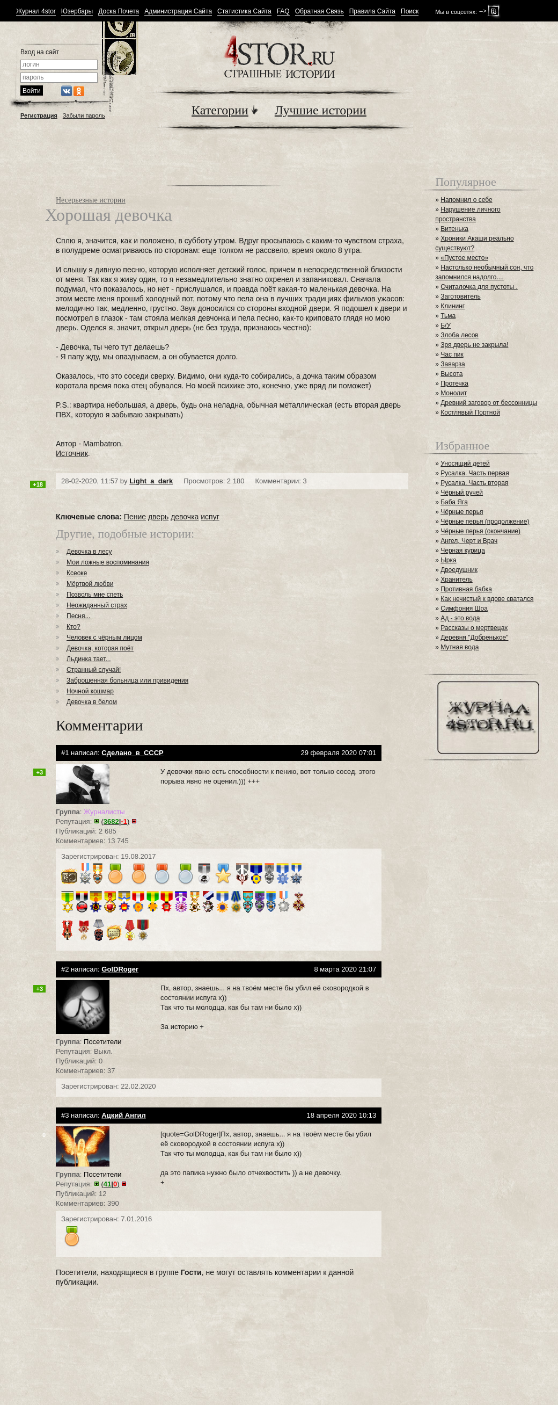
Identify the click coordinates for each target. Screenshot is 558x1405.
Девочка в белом (92, 702)
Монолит (453, 393)
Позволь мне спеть (95, 594)
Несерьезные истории (91, 200)
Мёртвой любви (90, 584)
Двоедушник (459, 570)
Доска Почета (118, 11)
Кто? (73, 627)
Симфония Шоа (464, 608)
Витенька (454, 229)
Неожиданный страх (97, 605)
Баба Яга (454, 502)
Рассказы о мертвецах (474, 628)
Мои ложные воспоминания (108, 562)
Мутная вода (459, 647)
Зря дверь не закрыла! (474, 345)
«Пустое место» (464, 258)
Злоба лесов (459, 335)
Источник (72, 453)
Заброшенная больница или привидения (127, 680)
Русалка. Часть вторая (474, 483)
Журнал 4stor (36, 11)
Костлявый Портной (470, 412)
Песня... (78, 616)
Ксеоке (77, 573)
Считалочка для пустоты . (479, 287)
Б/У (445, 325)
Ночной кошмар (90, 691)
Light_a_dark (151, 481)
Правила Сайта (372, 11)
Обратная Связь (319, 11)
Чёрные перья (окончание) (480, 531)
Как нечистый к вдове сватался (486, 599)
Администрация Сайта (178, 11)
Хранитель (456, 579)
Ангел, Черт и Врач (468, 541)
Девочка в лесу (89, 551)
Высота (451, 374)
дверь (158, 516)
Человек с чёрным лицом (104, 637)
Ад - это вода (460, 618)
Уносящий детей (465, 463)
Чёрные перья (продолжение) (484, 521)
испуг (210, 516)
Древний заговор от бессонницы (488, 403)
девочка (185, 516)
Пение (135, 516)
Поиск (409, 11)
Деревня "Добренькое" (474, 637)
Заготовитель (460, 296)
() (115, 821)
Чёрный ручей (461, 492)
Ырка (448, 560)
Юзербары (77, 11)
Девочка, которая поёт (100, 648)
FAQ (283, 11)
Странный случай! (94, 669)
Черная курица (462, 550)
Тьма (448, 316)
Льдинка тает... (89, 659)
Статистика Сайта (244, 11)
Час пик (451, 354)
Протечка (454, 383)
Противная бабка (466, 589)
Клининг (452, 306)
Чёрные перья (461, 512)
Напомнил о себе (466, 200)
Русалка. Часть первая (474, 473)
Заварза (452, 364)
